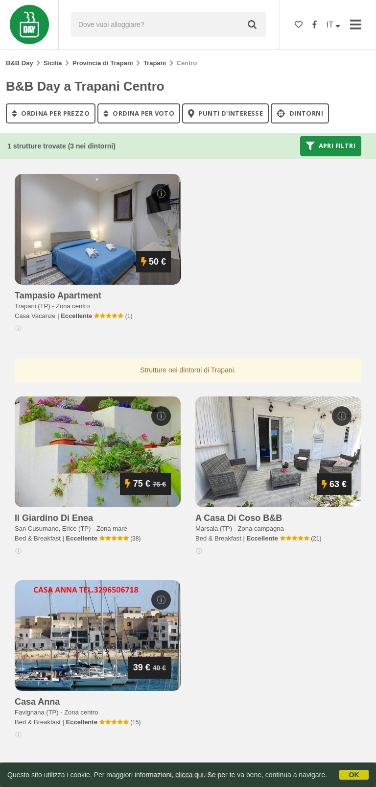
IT (333, 25)
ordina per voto (138, 113)
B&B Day (19, 63)
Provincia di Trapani (102, 63)
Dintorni (300, 113)
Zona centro (73, 306)
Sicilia (53, 63)
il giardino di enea (54, 518)
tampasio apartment (58, 295)
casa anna (37, 702)
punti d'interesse (225, 113)
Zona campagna (261, 528)
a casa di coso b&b (238, 518)
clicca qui (189, 775)
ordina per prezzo (51, 113)
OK (354, 775)
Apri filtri (330, 146)
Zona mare (111, 528)
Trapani (154, 63)
